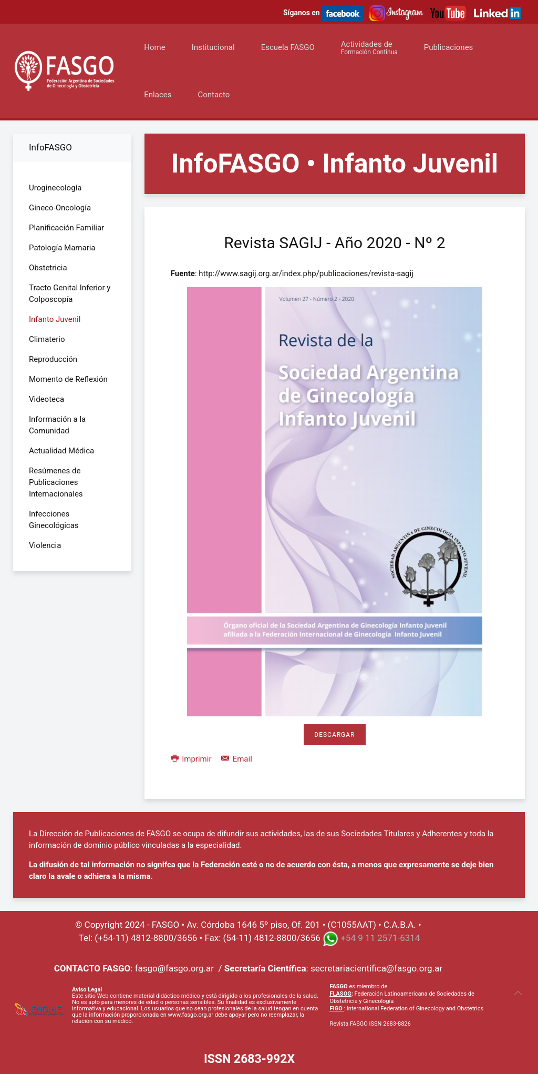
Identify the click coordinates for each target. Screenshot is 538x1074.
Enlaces (157, 94)
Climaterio (47, 339)
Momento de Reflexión (68, 379)
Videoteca (46, 399)
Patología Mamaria (62, 247)
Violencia (45, 545)
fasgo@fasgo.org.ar (174, 968)
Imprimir (192, 759)
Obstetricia (48, 267)
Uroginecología (55, 187)
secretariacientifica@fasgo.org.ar (376, 968)
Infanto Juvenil (54, 319)
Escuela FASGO (288, 47)
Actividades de (369, 47)
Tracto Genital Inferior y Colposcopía (69, 293)
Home (154, 47)
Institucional (213, 47)
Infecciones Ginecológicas (54, 519)
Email (236, 759)
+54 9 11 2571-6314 (380, 938)
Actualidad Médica (61, 450)
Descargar (334, 734)
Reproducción (53, 359)
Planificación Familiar (66, 227)
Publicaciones (448, 47)
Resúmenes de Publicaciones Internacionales (56, 482)
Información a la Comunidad (57, 424)
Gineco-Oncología (60, 207)
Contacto (214, 94)
